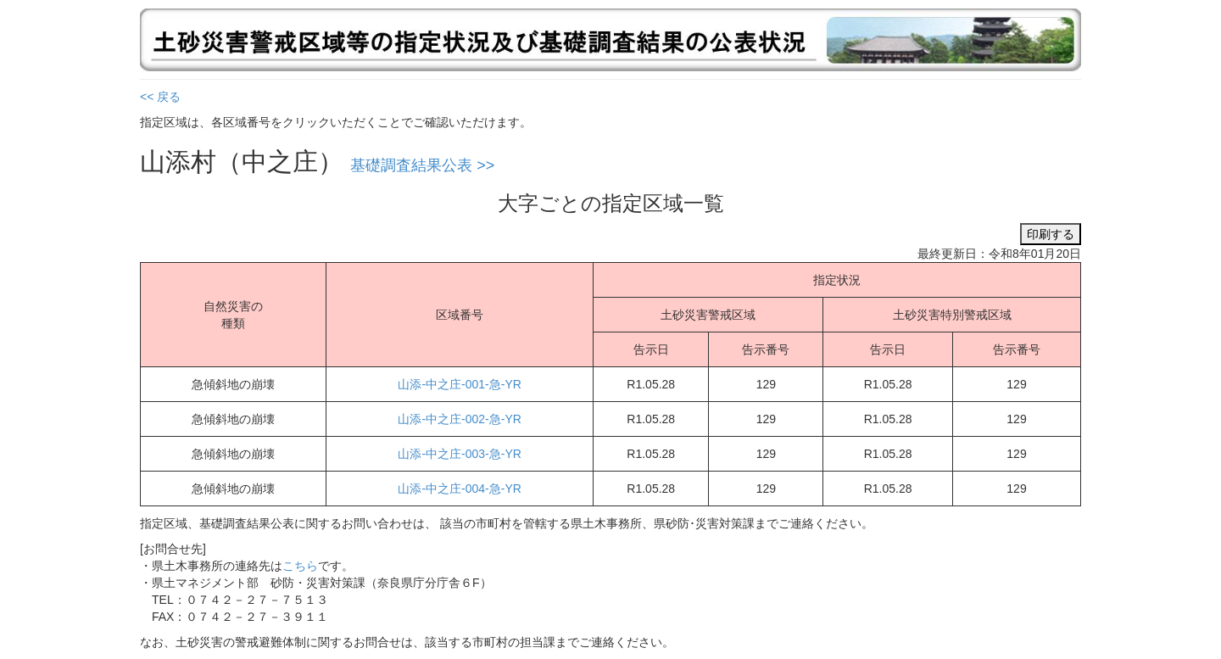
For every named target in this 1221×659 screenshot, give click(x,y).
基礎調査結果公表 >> (422, 165)
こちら (300, 565)
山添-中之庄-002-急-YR (459, 419)
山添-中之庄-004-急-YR (459, 488)
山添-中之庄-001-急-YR (459, 384)
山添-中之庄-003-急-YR (459, 454)
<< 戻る (160, 96)
